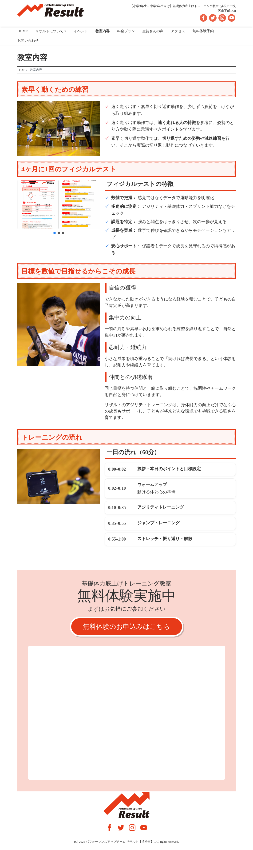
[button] (54, 233)
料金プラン (126, 31)
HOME (22, 31)
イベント (81, 31)
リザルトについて (49, 31)
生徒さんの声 (152, 31)
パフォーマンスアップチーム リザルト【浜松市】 (120, 841)
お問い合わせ (28, 40)
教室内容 (102, 31)
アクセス (178, 31)
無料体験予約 (203, 31)
